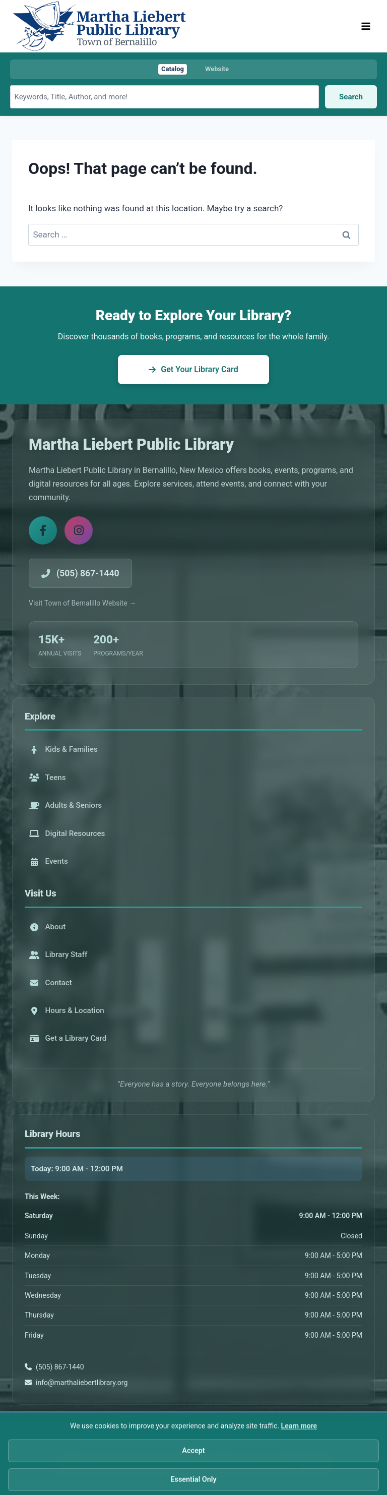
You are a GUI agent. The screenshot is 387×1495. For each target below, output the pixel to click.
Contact (50, 982)
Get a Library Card (68, 1038)
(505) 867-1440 (60, 1367)
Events (48, 861)
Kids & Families (63, 749)
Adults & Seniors (65, 805)
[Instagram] (78, 530)
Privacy (181, 1465)
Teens (47, 777)
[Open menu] (365, 26)
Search (351, 96)
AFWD (317, 1465)
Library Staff (58, 954)
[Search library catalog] (164, 96)
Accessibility (216, 1465)
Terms (248, 1465)
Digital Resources (67, 833)
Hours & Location (66, 1010)
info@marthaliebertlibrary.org (81, 1383)
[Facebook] (43, 530)
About (47, 926)
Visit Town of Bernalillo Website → (82, 603)
